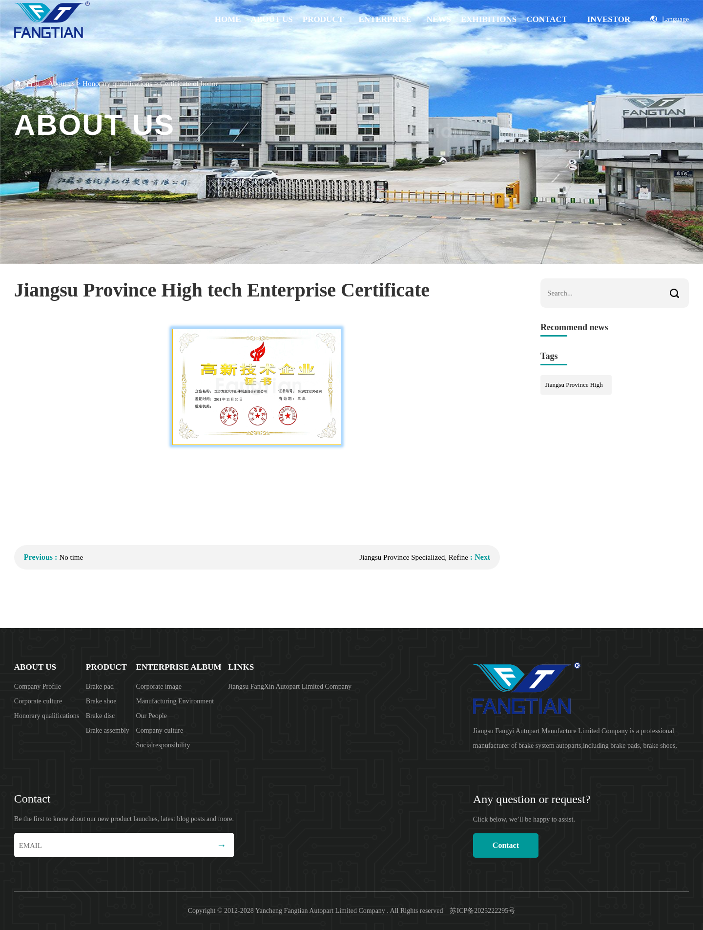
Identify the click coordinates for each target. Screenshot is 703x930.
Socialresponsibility (163, 745)
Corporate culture (38, 701)
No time (71, 557)
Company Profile (37, 686)
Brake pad (100, 686)
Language (669, 19)
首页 (33, 83)
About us (272, 19)
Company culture (159, 730)
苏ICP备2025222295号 (482, 910)
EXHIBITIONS (489, 19)
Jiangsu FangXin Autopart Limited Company (290, 686)
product (323, 19)
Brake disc (100, 715)
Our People (151, 715)
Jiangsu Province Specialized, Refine (413, 557)
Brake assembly (107, 730)
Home (228, 19)
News (439, 19)
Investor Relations (609, 27)
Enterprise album (385, 27)
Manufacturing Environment (175, 701)
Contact (546, 19)
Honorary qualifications (117, 83)
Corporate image (159, 686)
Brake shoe (101, 701)
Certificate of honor (189, 83)
